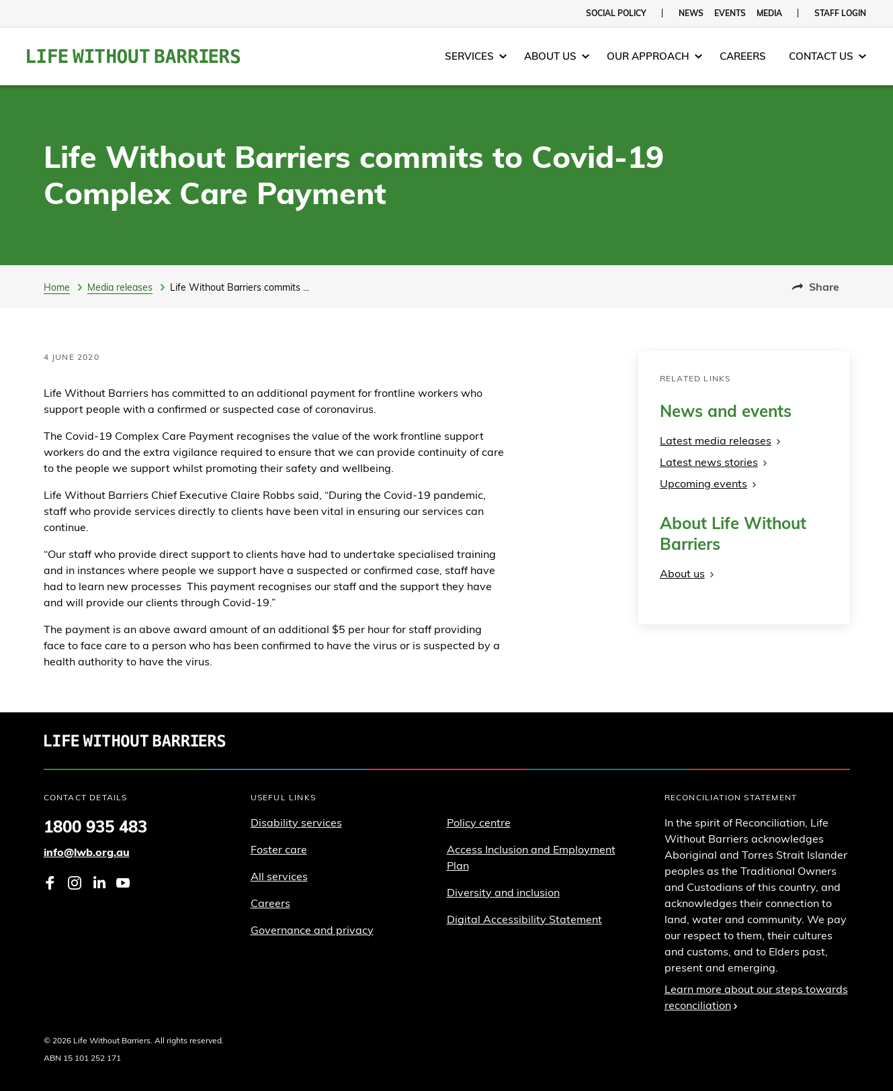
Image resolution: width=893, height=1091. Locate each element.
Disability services (296, 822)
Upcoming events (708, 483)
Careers (270, 903)
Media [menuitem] (769, 13)
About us (687, 573)
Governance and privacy (312, 930)
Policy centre (479, 822)
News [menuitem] (691, 13)
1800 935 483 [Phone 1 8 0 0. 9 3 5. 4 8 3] (95, 826)
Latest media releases (720, 440)
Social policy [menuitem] (616, 13)
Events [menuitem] (730, 13)
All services (279, 876)
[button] (475, 57)
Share (815, 286)
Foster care (279, 849)
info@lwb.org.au (87, 852)
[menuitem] (475, 57)
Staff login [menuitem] (840, 13)
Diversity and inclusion (503, 892)
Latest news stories (713, 462)
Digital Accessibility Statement (524, 919)
